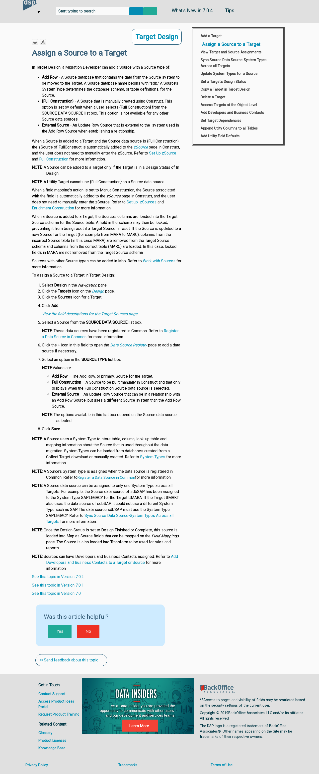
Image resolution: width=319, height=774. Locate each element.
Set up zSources (142, 202)
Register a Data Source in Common (106, 477)
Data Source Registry (128, 345)
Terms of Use (222, 765)
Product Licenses (52, 741)
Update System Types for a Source (229, 74)
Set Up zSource (162, 153)
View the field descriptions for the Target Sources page (89, 313)
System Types (152, 457)
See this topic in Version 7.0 (56, 593)
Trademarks (127, 765)
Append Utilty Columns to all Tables (229, 128)
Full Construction (53, 159)
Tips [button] (229, 10)
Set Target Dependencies (221, 121)
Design (98, 291)
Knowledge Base (51, 748)
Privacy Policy (36, 765)
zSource (141, 147)
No (88, 631)
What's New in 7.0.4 (192, 10)
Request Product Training (58, 714)
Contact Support (51, 694)
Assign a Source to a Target (231, 44)
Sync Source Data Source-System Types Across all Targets (233, 63)
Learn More (139, 726)
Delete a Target (213, 97)
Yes (59, 631)
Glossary (45, 733)
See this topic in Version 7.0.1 (58, 585)
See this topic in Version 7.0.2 (58, 576)
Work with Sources (159, 261)
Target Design (157, 37)
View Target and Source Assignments (231, 52)
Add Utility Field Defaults (220, 136)
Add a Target (211, 36)
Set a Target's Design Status (223, 82)
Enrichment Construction (53, 208)
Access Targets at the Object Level (229, 105)
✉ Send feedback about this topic (69, 660)
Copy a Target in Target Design (225, 89)
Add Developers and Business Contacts (232, 113)
